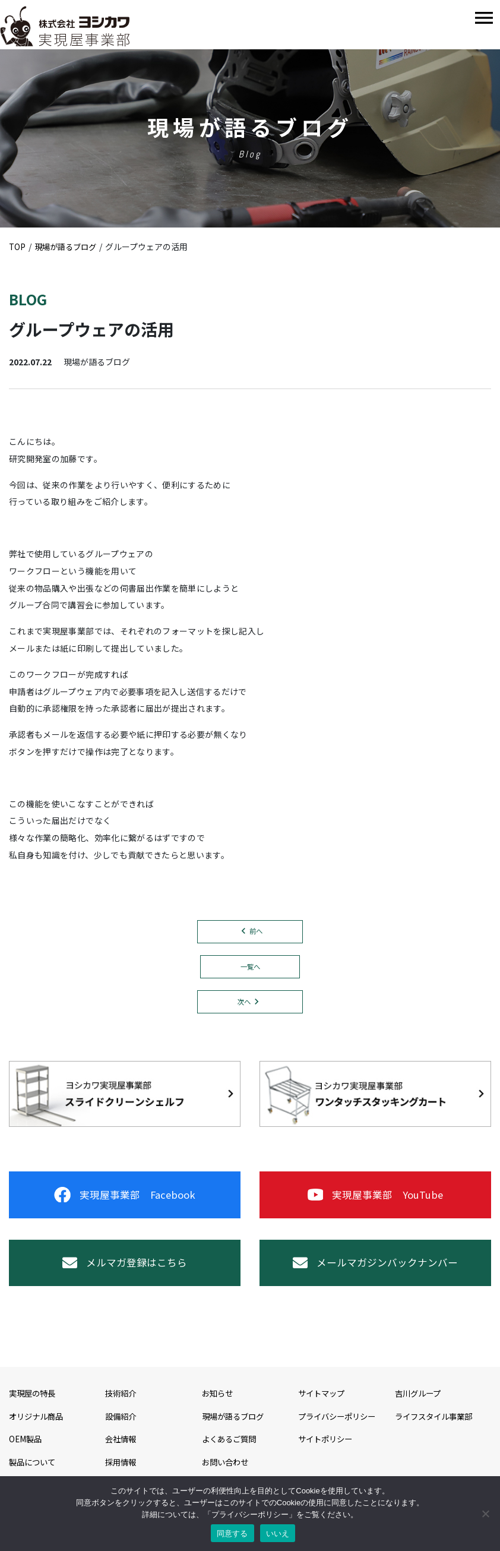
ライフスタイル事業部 (436, 1432)
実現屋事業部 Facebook (124, 1200)
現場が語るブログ (235, 1432)
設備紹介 (121, 1432)
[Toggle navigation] (484, 18)
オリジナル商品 (38, 1432)
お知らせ (218, 1408)
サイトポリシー (327, 1455)
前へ (256, 932)
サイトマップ (323, 1408)
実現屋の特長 (34, 1408)
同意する (232, 1533)
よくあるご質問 (231, 1455)
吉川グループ (419, 1408)
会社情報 (121, 1455)
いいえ (278, 1533)
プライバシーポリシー (339, 1432)
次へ (244, 1004)
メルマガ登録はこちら (124, 1275)
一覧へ (250, 968)
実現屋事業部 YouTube (375, 1200)
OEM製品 (26, 1455)
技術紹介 (121, 1408)
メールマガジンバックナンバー (375, 1275)
